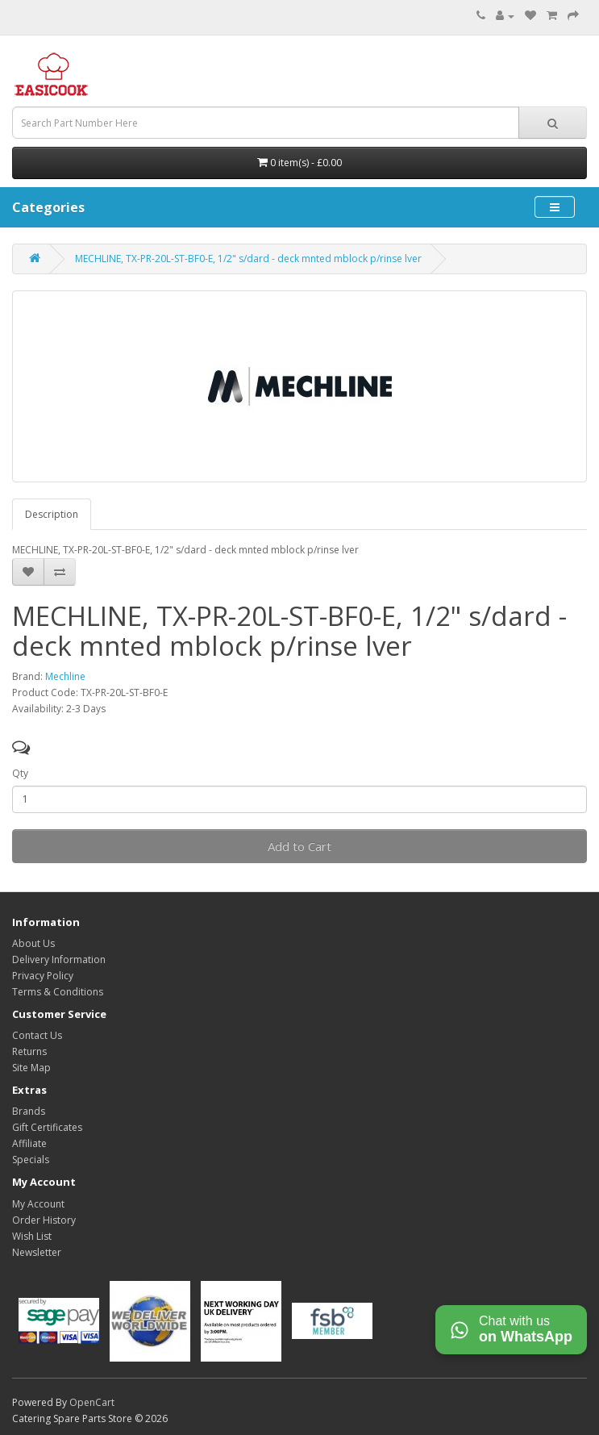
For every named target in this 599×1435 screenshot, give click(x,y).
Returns (29, 1051)
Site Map (31, 1067)
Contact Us (37, 1035)
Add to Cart (299, 846)
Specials (30, 1159)
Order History (44, 1220)
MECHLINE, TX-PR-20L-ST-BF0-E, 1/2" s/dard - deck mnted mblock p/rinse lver (248, 258)
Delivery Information (59, 959)
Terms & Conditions (57, 992)
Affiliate (29, 1143)
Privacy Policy (42, 975)
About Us (33, 943)
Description (51, 514)
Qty (20, 773)
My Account (38, 1204)
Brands (28, 1111)
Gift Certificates (47, 1127)
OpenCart (91, 1402)
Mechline (65, 676)
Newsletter (36, 1252)
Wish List (32, 1236)
